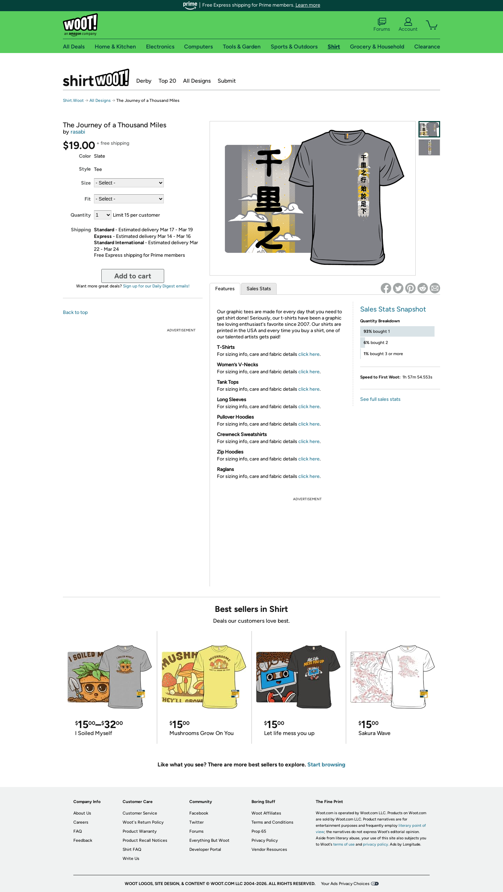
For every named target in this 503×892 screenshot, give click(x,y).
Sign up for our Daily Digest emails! (156, 286)
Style (85, 169)
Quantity (81, 215)
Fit (88, 199)
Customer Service (140, 813)
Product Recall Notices (145, 840)
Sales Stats (259, 289)
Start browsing (326, 764)
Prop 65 (259, 831)
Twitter (196, 822)
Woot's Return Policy (143, 822)
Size (86, 183)
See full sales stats (380, 399)
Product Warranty (139, 831)
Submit (227, 80)
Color (85, 156)
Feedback (82, 840)
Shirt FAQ (132, 849)
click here (309, 354)
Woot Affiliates (266, 813)
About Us (82, 813)
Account (408, 24)
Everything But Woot (209, 840)
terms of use (344, 844)
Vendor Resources (269, 849)
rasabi (78, 131)
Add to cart (132, 276)
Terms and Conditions (272, 822)
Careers (80, 822)
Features (225, 289)
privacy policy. (376, 844)
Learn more (308, 5)
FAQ (77, 831)
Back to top (75, 312)
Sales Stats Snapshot (393, 309)
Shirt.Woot (96, 77)
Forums (381, 24)
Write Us (131, 858)
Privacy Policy (265, 840)
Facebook (198, 813)
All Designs (197, 80)
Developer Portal (205, 849)
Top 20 (167, 80)
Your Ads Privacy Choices (345, 883)
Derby (144, 80)
